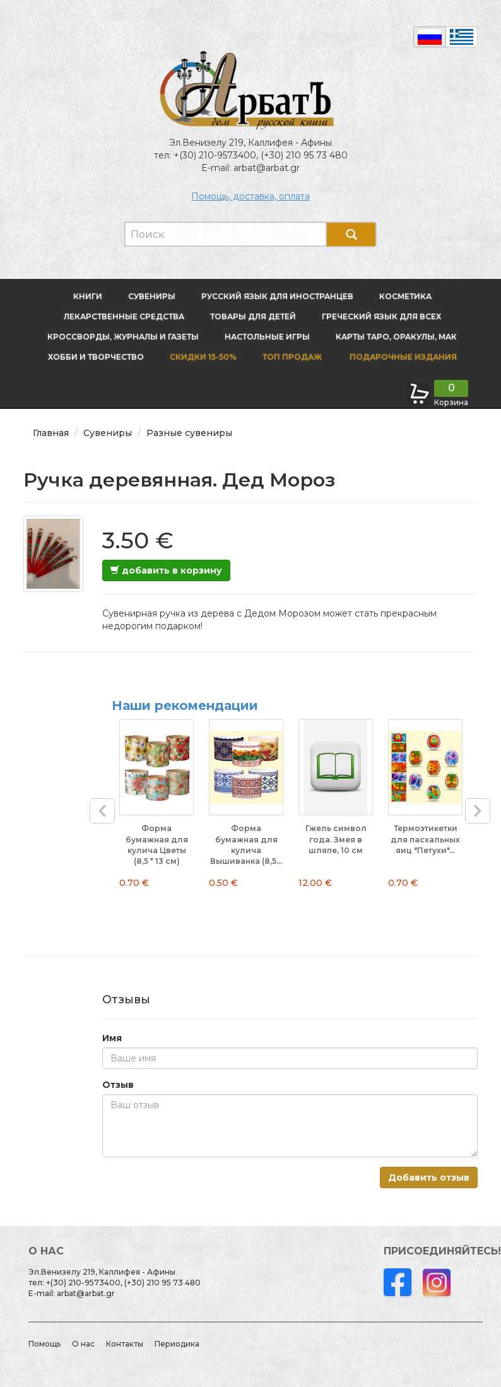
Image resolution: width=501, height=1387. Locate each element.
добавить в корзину (166, 570)
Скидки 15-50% (203, 357)
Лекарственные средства (124, 316)
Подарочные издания (402, 357)
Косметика (405, 296)
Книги (87, 296)
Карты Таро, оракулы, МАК (396, 336)
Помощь (44, 1344)
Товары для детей (253, 316)
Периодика (177, 1344)
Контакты (124, 1344)
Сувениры (151, 296)
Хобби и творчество (96, 357)
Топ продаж (292, 357)
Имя (112, 1038)
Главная (51, 433)
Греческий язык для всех (381, 316)
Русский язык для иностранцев (277, 296)
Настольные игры (267, 336)
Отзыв (118, 1084)
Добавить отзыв (428, 1177)
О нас (83, 1344)
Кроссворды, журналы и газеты (123, 336)
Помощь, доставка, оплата (250, 196)
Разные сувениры (189, 433)
